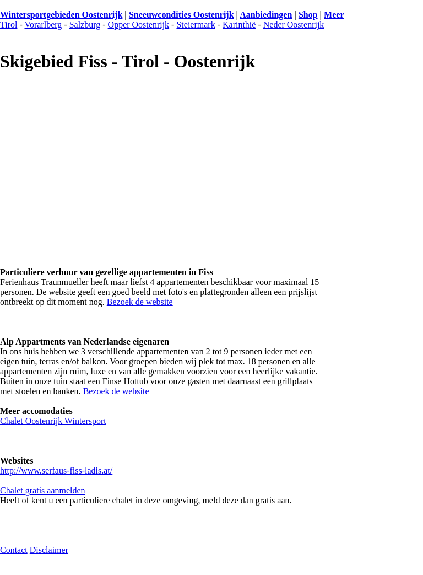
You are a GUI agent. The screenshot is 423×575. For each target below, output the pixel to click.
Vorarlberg (43, 24)
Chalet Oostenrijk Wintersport (53, 421)
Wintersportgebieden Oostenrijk (61, 14)
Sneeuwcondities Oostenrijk (181, 14)
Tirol (8, 24)
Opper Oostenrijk (139, 24)
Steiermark (195, 24)
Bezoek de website (140, 302)
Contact (14, 550)
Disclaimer (49, 550)
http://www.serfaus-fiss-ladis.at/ (56, 470)
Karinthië (239, 24)
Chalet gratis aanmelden (42, 490)
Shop (308, 14)
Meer (334, 14)
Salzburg (85, 24)
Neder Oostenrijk (293, 24)
